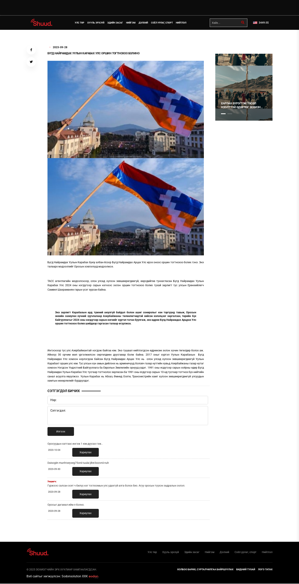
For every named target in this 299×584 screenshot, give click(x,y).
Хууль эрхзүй (96, 22)
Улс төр (80, 22)
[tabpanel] (243, 87)
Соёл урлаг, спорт (162, 22)
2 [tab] (229, 113)
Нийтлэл (181, 22)
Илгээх (60, 431)
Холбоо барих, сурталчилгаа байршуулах (205, 569)
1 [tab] (223, 38)
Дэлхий (143, 22)
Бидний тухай (245, 569)
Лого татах (265, 569)
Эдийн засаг (115, 22)
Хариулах (86, 452)
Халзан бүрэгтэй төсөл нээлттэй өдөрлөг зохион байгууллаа (241, 105)
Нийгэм (131, 22)
